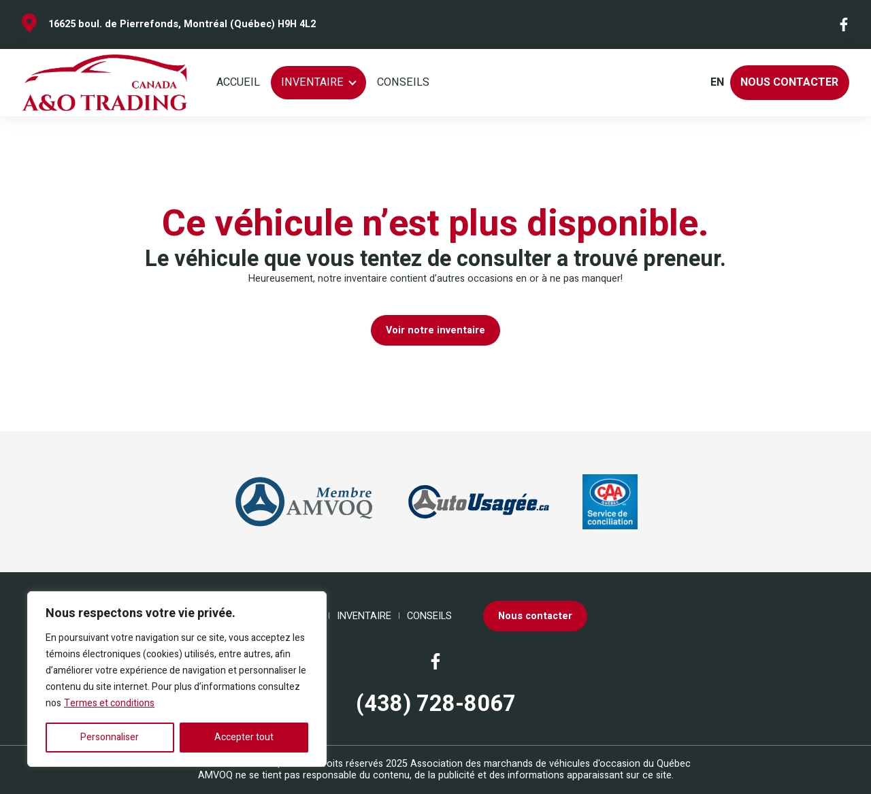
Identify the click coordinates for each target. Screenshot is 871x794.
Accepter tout (244, 737)
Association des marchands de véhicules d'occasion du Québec (550, 764)
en (716, 82)
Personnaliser (109, 737)
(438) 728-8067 (436, 704)
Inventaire (312, 82)
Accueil (238, 82)
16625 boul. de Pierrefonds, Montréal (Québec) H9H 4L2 (182, 24)
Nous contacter (789, 82)
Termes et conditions (109, 703)
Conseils (403, 82)
